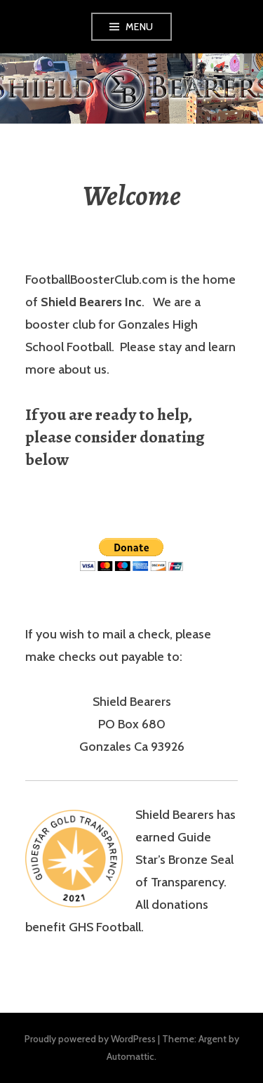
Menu (140, 26)
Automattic (130, 1056)
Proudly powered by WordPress (90, 1038)
